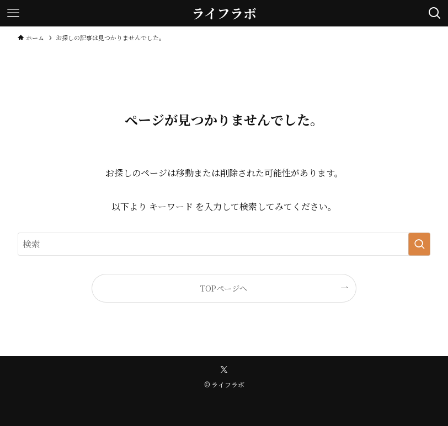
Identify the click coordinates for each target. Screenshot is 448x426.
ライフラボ (224, 13)
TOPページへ (223, 288)
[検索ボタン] (435, 13)
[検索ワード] (224, 244)
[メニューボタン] (13, 13)
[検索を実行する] (419, 244)
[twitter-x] (224, 370)
